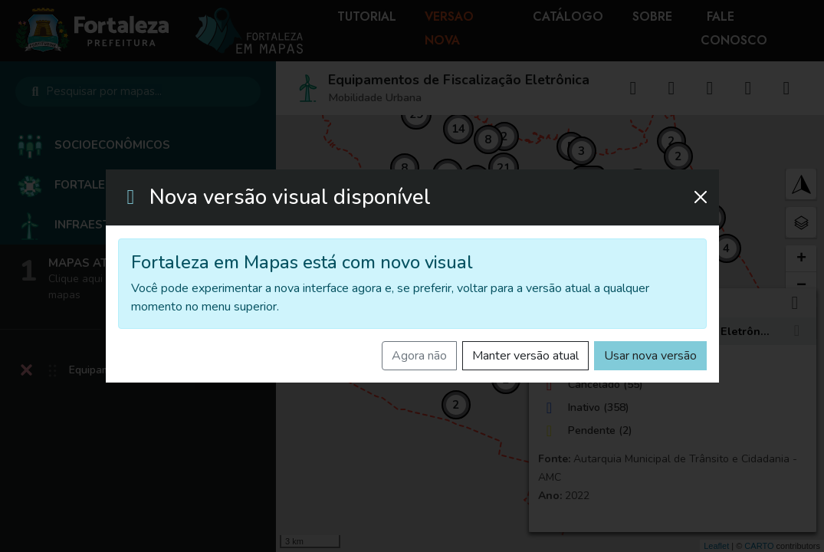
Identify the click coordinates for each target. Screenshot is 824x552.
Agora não (419, 355)
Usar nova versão (650, 355)
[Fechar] (700, 197)
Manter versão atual (525, 355)
